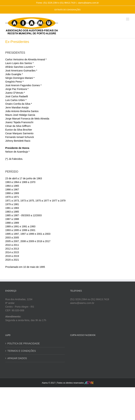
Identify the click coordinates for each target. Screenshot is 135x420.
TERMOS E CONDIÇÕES (21, 350)
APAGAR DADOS (17, 358)
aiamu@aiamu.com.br (88, 3)
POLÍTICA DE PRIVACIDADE (23, 343)
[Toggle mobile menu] (128, 19)
